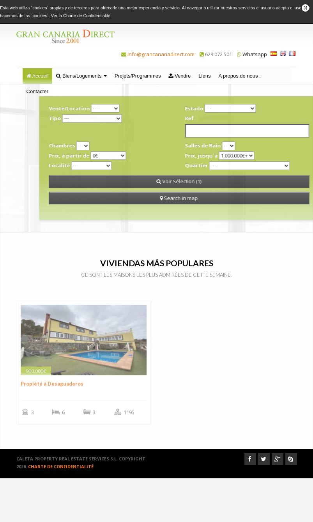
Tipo (85, 118)
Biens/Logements (81, 76)
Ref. (220, 118)
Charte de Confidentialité (86, 15)
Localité (89, 165)
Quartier (226, 165)
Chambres (92, 145)
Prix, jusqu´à (231, 155)
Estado (224, 108)
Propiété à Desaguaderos (52, 397)
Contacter (37, 91)
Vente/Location (99, 108)
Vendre (179, 76)
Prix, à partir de (99, 155)
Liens (204, 76)
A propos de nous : (239, 76)
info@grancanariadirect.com (161, 54)
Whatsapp (252, 54)
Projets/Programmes (138, 76)
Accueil (38, 76)
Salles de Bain (233, 145)
